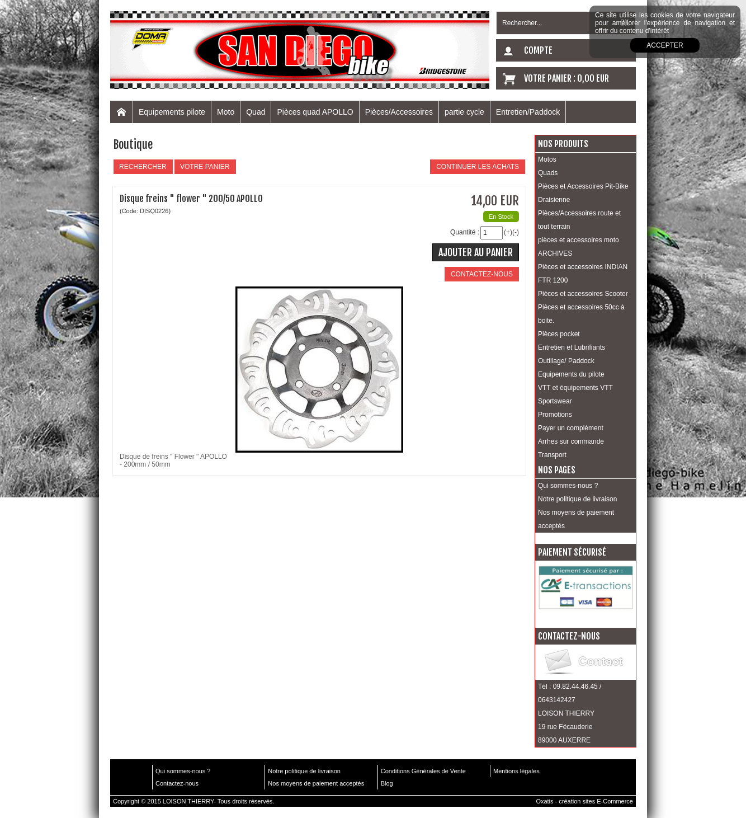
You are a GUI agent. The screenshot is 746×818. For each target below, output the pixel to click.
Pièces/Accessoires (399, 111)
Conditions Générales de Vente (423, 771)
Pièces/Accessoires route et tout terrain (579, 220)
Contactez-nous (177, 783)
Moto (225, 111)
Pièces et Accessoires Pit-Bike (583, 186)
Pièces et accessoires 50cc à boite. (581, 314)
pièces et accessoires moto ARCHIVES (578, 246)
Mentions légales (516, 771)
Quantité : (464, 232)
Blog (387, 783)
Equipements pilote (172, 111)
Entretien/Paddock (528, 111)
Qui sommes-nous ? (568, 486)
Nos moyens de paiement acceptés (576, 519)
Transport (552, 455)
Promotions (555, 415)
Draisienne (554, 200)
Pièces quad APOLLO (315, 111)
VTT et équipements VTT (575, 388)
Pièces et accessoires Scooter (583, 294)
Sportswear (555, 401)
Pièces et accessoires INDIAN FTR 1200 (582, 273)
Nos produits (563, 143)
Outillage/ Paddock (566, 361)
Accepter (664, 45)
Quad (255, 111)
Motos (547, 159)
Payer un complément (570, 428)
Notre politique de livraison (577, 499)
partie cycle (464, 111)
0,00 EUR (593, 78)
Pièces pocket (559, 334)
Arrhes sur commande (571, 441)
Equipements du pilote (571, 374)
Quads (548, 173)
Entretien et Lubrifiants (571, 347)
